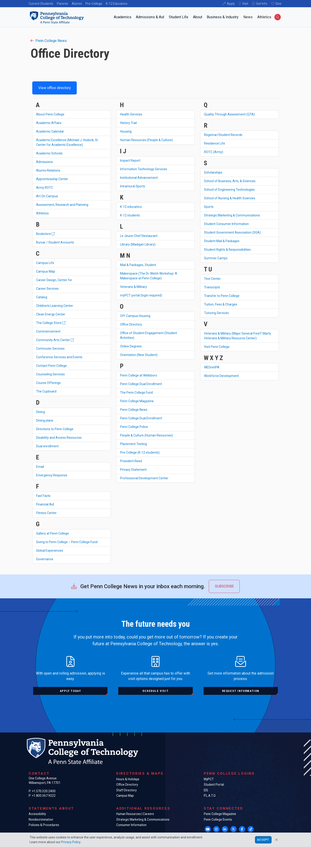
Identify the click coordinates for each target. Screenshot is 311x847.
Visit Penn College (217, 347)
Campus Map (45, 271)
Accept (263, 839)
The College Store (50, 323)
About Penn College (50, 114)
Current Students (41, 3)
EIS (206, 790)
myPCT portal (141, 295)
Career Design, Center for (54, 280)
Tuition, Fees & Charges (220, 304)
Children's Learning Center (54, 306)
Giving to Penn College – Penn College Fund (66, 542)
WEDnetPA (211, 367)
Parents (62, 3)
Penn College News (48, 41)
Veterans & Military (133, 287)
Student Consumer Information (226, 224)
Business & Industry (223, 17)
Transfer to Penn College (221, 296)
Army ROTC (44, 187)
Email (40, 466)
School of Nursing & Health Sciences (229, 198)
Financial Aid (45, 504)
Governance (44, 559)
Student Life (178, 17)
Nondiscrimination (41, 819)
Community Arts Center (55, 340)
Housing (126, 131)
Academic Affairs (48, 123)
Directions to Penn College (54, 429)
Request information (240, 691)
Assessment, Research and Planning (62, 205)
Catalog (41, 297)
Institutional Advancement (139, 177)
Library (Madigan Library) (138, 244)
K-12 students (130, 215)
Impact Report (130, 160)
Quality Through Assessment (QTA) (229, 114)
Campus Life (45, 263)
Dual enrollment (47, 446)
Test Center (212, 278)
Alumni (77, 3)
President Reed (131, 461)
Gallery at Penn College (52, 533)
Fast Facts (43, 496)
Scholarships (213, 172)
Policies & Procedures (44, 825)
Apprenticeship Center (52, 179)
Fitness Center (46, 513)
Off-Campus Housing (135, 316)
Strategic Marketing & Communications (232, 215)
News (248, 17)
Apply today (70, 691)
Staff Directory (126, 790)
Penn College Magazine (137, 401)
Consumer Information (131, 825)
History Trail (128, 123)
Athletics (264, 17)
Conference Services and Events (59, 357)
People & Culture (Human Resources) (146, 435)
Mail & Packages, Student (138, 265)
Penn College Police (134, 427)
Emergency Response (51, 475)
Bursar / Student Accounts (55, 242)
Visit (245, 3)
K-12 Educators (117, 3)
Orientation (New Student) (139, 355)
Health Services (131, 114)
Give (278, 3)
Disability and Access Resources (59, 437)
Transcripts (212, 287)
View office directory (54, 88)
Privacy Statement (133, 469)
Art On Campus (47, 196)
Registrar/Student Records (223, 135)
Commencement (48, 331)
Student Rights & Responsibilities (227, 249)
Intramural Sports (132, 186)
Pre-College (94, 3)
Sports (209, 207)
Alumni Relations (48, 170)
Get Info (261, 3)
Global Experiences (49, 550)
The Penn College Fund (136, 392)
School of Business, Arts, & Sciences (229, 181)
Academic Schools (49, 153)
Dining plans (44, 420)
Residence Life (214, 143)
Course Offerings (48, 383)
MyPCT (209, 779)
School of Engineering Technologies (229, 189)
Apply (231, 3)
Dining (40, 412)
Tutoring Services (216, 313)
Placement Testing (133, 444)
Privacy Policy (70, 842)
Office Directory (131, 324)
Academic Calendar (50, 131)
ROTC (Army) (213, 152)
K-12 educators (131, 207)
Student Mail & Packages (221, 241)
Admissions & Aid (150, 17)
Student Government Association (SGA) (232, 232)
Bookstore (45, 234)
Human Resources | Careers (135, 814)
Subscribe (224, 586)
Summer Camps (215, 258)
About (197, 17)
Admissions (44, 162)
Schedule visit (155, 691)
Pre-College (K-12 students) (140, 452)
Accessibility (37, 814)
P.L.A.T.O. (210, 795)
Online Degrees (131, 346)
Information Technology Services (143, 169)
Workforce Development (221, 376)
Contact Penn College (51, 365)
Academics (122, 17)
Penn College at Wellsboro (138, 375)
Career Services (47, 288)
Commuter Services (50, 348)
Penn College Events (218, 819)
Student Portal (214, 784)
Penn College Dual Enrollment (141, 384)
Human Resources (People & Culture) (146, 140)
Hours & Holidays (127, 779)
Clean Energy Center (50, 314)
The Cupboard (46, 391)
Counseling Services (50, 374)
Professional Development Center (144, 478)
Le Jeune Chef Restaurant (139, 236)
